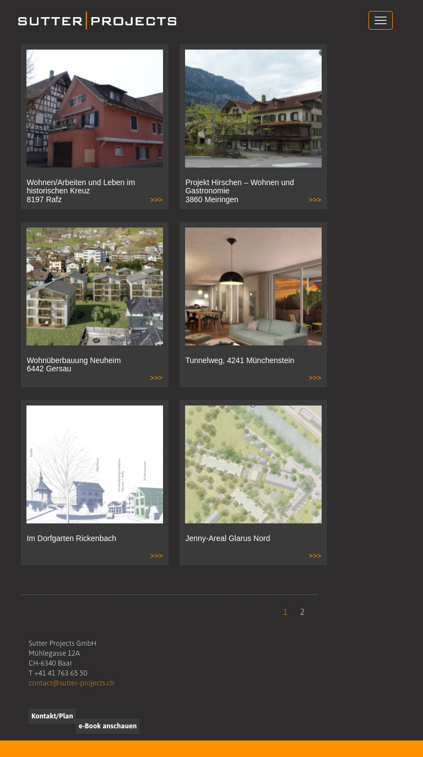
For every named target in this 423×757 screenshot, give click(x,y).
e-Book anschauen (108, 726)
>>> (156, 200)
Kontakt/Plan (52, 716)
